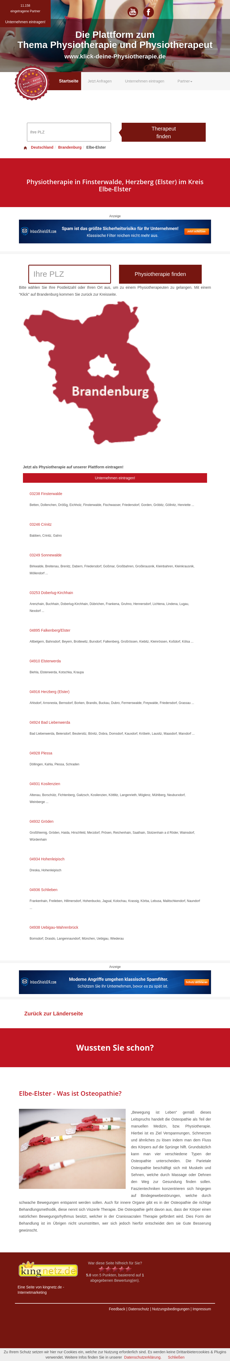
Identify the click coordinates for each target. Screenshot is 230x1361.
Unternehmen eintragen (144, 81)
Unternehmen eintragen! (115, 478)
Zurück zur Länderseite (53, 1013)
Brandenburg (70, 147)
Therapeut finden (164, 132)
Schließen (176, 1357)
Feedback (117, 1309)
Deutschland (38, 147)
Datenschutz (138, 1309)
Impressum (202, 1309)
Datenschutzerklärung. (142, 1357)
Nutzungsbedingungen (170, 1309)
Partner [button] (185, 81)
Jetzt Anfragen (100, 81)
